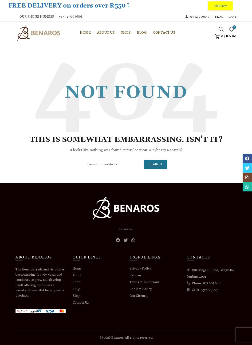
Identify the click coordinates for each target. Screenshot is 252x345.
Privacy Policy (141, 268)
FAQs (77, 289)
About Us (106, 33)
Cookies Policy (141, 289)
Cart (232, 17)
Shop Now (219, 6)
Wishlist (234, 27)
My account (197, 17)
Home (85, 33)
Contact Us (164, 33)
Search (155, 164)
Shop (126, 33)
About (77, 275)
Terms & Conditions (144, 282)
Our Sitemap (139, 296)
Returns (135, 275)
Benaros (117, 338)
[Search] (221, 29)
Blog (219, 17)
